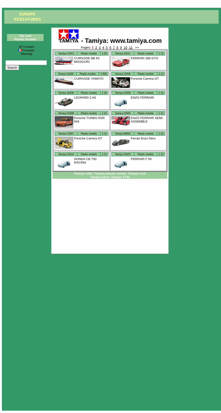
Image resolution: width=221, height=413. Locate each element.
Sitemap (26, 54)
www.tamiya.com (136, 40)
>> (136, 47)
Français (26, 50)
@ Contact (26, 46)
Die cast (25, 35)
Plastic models (25, 39)
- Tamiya (82, 40)
